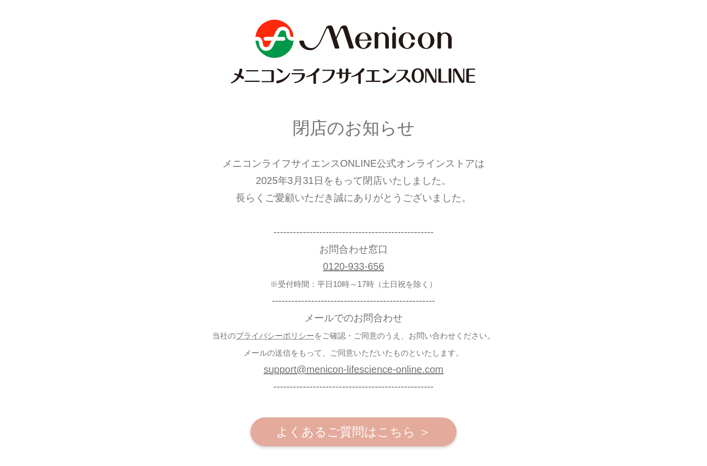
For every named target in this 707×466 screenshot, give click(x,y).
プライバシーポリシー (275, 336)
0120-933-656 (353, 266)
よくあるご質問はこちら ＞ (353, 432)
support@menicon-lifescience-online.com (353, 369)
